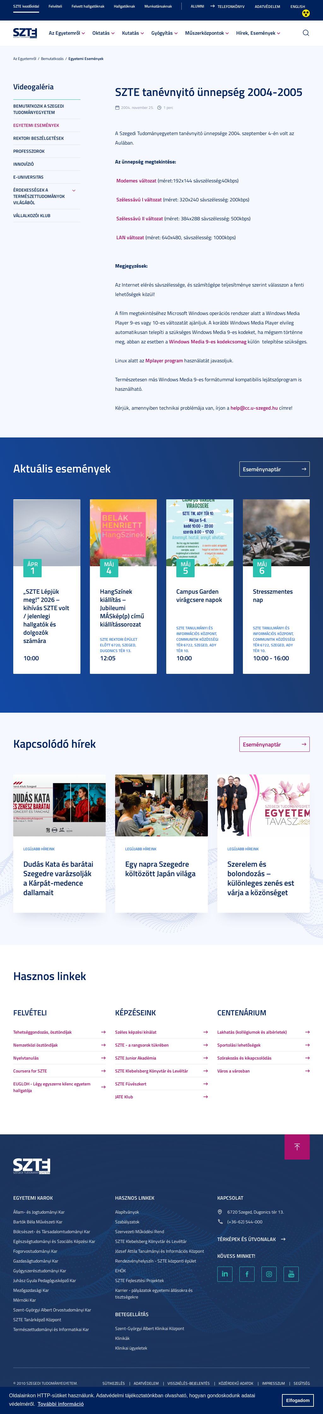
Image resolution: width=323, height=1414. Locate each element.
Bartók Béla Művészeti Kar (37, 1222)
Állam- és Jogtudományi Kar (39, 1212)
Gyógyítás (162, 32)
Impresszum (273, 1383)
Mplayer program (164, 360)
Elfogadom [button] (297, 1400)
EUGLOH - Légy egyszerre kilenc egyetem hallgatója (52, 1087)
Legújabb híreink (39, 849)
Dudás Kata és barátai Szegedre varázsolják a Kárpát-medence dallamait (58, 878)
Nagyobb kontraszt (306, 13)
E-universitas (28, 177)
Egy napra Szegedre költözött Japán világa (160, 868)
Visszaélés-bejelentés (188, 1383)
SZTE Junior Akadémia (135, 1058)
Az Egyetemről (64, 32)
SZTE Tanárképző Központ (37, 1319)
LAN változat (129, 237)
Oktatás (101, 32)
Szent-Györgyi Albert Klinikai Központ (149, 1328)
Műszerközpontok (204, 32)
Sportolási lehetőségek (239, 1045)
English (298, 6)
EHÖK (120, 1271)
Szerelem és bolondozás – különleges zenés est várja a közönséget (260, 878)
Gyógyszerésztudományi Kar (39, 1271)
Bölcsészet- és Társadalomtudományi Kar (51, 1231)
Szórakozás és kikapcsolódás (244, 1058)
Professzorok (28, 151)
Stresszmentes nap (273, 595)
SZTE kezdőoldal (26, 6)
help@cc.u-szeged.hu (254, 407)
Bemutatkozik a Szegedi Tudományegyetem (38, 109)
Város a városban (233, 1071)
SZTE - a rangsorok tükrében (142, 1045)
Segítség (302, 1383)
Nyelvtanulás (26, 1058)
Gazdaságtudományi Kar (35, 1261)
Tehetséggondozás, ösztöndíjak (42, 1032)
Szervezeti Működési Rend (139, 1231)
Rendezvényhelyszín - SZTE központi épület (155, 1261)
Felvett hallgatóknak (88, 6)
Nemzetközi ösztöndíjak (35, 1045)
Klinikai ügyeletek (131, 1348)
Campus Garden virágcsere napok (199, 595)
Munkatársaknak (158, 6)
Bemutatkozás (52, 58)
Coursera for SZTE (30, 1071)
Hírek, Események (255, 32)
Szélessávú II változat (139, 218)
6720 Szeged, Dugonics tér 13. (255, 1212)
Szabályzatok (127, 1222)
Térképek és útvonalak (246, 1239)
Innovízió (23, 164)
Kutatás (130, 32)
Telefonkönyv (231, 6)
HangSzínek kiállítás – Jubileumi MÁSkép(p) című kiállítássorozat (122, 607)
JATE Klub (124, 1097)
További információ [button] (61, 1404)
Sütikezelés (114, 1383)
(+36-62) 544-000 (244, 1222)
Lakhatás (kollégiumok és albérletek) (252, 1032)
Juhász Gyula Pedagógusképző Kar (44, 1280)
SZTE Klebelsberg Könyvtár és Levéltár (151, 1071)
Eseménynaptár (262, 469)
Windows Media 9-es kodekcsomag (207, 341)
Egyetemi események (85, 58)
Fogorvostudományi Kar (35, 1251)
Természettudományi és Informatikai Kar (51, 1329)
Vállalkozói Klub (31, 215)
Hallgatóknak (124, 6)
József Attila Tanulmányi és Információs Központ (159, 1251)
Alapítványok (127, 1212)
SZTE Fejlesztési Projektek (139, 1280)
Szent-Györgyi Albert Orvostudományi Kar (52, 1310)
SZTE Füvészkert (130, 1084)
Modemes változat (136, 180)
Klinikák (122, 1338)
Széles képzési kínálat (135, 1032)
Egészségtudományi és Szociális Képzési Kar (54, 1241)
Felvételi (55, 6)
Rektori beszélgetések (38, 138)
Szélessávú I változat (139, 199)
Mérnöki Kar (24, 1300)
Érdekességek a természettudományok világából (39, 196)
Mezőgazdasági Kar (31, 1290)
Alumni (197, 6)
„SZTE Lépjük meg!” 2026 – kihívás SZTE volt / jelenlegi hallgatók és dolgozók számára (46, 616)
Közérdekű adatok (236, 1383)
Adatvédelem (267, 6)
